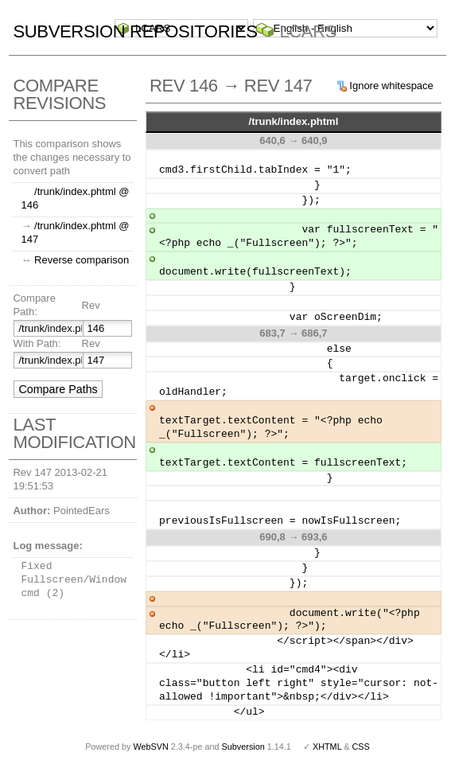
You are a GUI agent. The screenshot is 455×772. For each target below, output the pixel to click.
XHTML (327, 746)
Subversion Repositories (135, 31)
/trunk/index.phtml (294, 121)
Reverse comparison (81, 260)
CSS (361, 746)
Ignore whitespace (391, 86)
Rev (91, 305)
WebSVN (150, 746)
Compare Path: (34, 305)
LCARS (307, 31)
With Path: (36, 343)
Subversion (243, 746)
